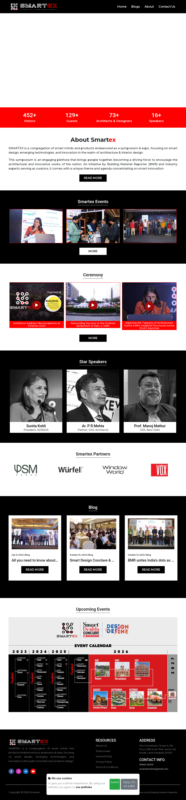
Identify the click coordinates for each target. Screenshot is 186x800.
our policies (84, 787)
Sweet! (114, 782)
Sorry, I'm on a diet (129, 784)
